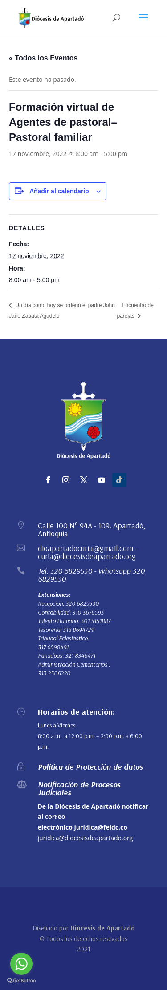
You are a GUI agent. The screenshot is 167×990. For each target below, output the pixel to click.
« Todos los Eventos (43, 58)
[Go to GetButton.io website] (21, 981)
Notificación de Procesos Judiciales (79, 788)
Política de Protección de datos (90, 767)
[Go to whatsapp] (21, 964)
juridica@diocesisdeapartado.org (85, 838)
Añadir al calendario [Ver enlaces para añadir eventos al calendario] (59, 191)
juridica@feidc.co (100, 827)
